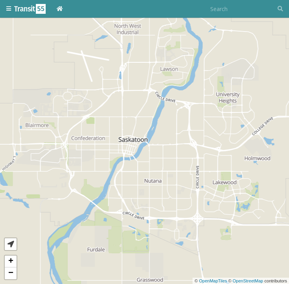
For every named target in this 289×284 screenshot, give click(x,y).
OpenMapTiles (213, 280)
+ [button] (10, 261)
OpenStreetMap (248, 280)
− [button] (10, 273)
